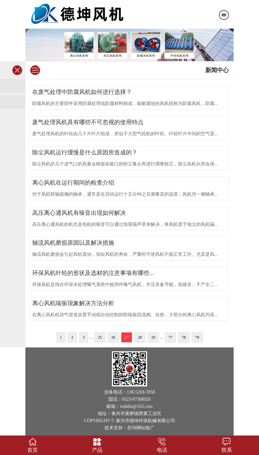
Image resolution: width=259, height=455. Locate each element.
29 (153, 337)
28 (140, 337)
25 (100, 337)
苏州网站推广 (141, 427)
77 (170, 337)
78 (184, 337)
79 (197, 337)
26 (113, 337)
